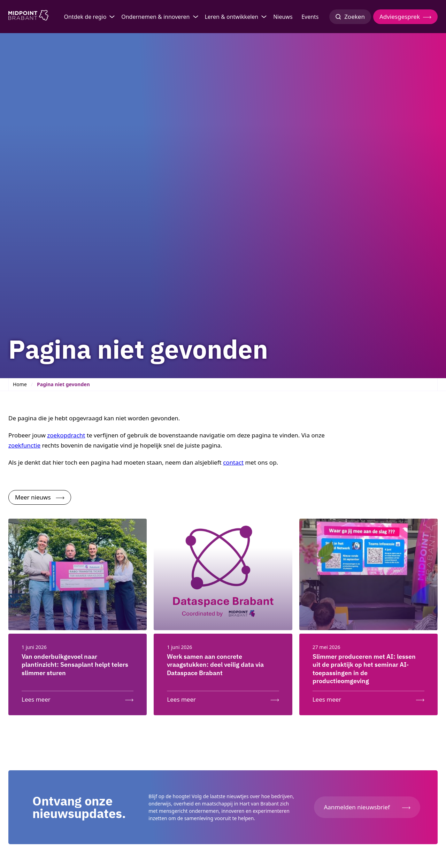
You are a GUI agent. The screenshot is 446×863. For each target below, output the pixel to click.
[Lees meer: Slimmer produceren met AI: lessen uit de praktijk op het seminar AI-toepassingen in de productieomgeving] (368, 698)
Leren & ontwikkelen (231, 17)
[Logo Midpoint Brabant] (28, 17)
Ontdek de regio (85, 17)
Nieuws (282, 17)
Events (309, 17)
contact (233, 462)
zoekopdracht (66, 435)
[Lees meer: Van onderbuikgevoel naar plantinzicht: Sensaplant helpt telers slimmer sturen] (77, 698)
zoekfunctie (24, 445)
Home (20, 384)
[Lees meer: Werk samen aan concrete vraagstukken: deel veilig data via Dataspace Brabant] (223, 698)
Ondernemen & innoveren (155, 17)
